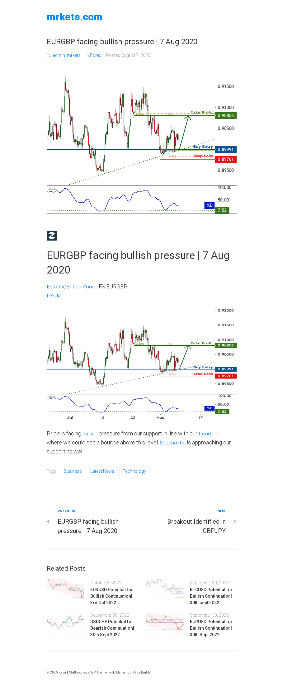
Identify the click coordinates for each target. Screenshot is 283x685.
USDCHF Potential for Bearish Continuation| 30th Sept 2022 (112, 628)
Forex (95, 55)
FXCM (54, 295)
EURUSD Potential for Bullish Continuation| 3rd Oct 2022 (111, 596)
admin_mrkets (67, 55)
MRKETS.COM (74, 17)
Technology (134, 471)
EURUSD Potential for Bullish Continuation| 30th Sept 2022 (211, 628)
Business (73, 471)
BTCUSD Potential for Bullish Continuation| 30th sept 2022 (211, 596)
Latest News (102, 471)
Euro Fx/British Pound (73, 286)
